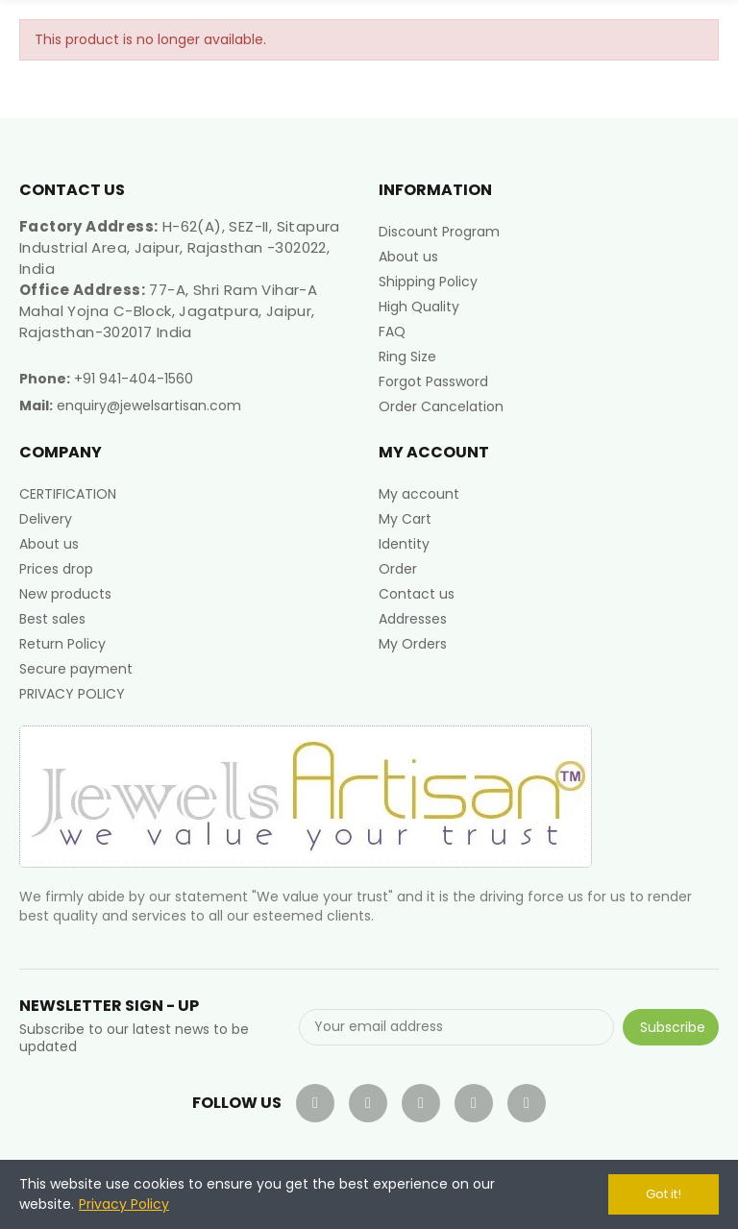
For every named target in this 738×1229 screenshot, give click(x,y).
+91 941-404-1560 (133, 378)
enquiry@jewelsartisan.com (149, 405)
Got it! (663, 1194)
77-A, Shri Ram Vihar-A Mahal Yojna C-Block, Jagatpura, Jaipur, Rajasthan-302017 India (168, 311)
